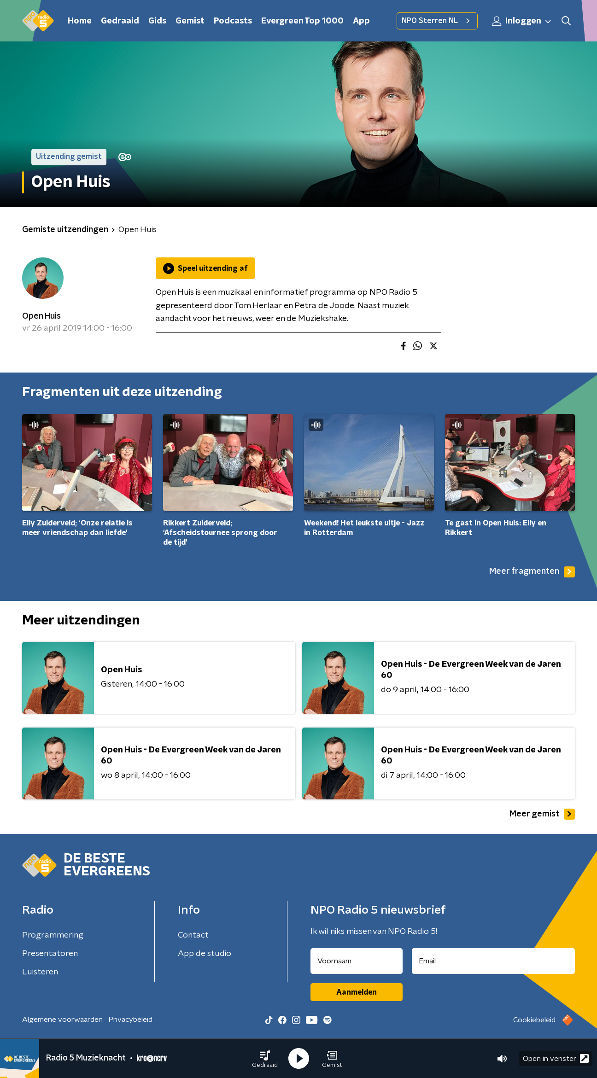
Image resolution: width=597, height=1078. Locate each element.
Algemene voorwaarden (62, 1019)
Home (80, 21)
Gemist (190, 21)
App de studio (204, 954)
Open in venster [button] (556, 1058)
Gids (157, 21)
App (361, 21)
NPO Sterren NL (437, 20)
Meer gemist (542, 814)
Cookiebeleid (534, 1020)
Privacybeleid (130, 1019)
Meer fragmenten (532, 571)
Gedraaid (120, 21)
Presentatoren (50, 954)
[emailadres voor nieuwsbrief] (493, 961)
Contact (193, 935)
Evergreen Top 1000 (302, 21)
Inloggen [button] (522, 21)
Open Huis (41, 316)
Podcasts (233, 21)
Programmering (52, 935)
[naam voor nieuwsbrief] (356, 961)
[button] (265, 1058)
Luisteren (40, 972)
